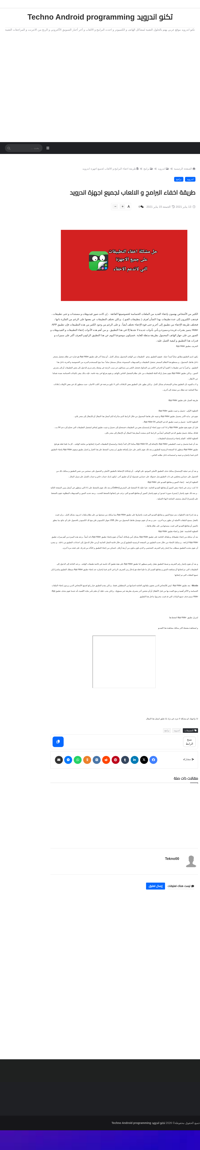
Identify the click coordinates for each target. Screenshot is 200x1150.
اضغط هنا (172, 642)
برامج (147, 171)
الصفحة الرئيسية (183, 171)
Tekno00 (170, 883)
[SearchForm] (8, 150)
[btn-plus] (121, 219)
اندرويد (162, 171)
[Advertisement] (100, 86)
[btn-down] (114, 219)
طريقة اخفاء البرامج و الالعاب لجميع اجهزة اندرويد (109, 171)
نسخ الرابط (189, 766)
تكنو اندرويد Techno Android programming (100, 17)
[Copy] (71, 766)
